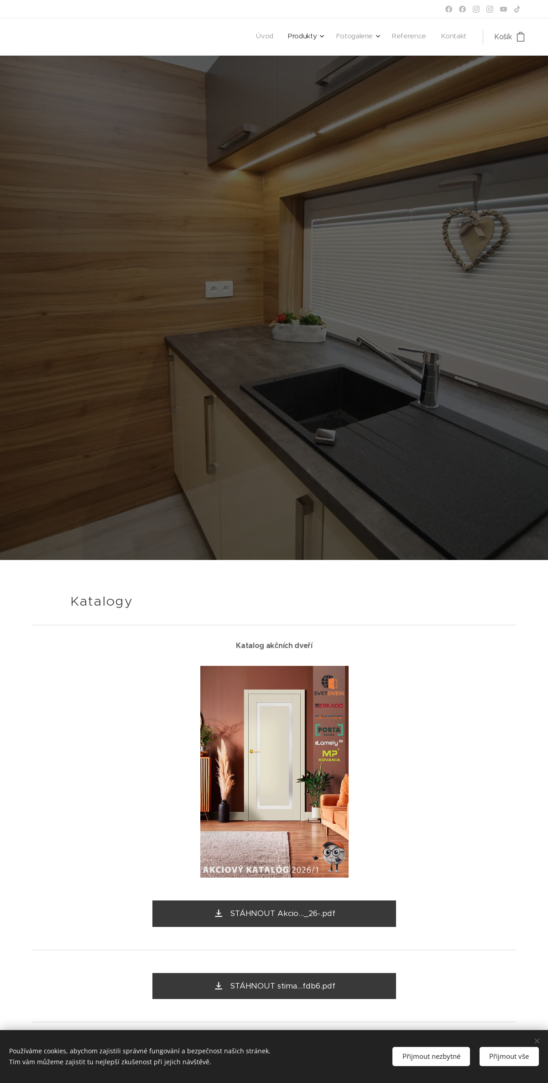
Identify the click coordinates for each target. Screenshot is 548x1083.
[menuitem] (401, 37)
